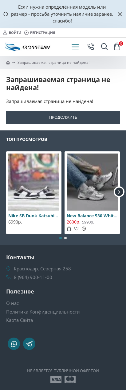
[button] (119, 192)
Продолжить (63, 117)
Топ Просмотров (26, 139)
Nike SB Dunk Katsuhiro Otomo (33, 216)
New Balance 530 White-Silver (92, 216)
